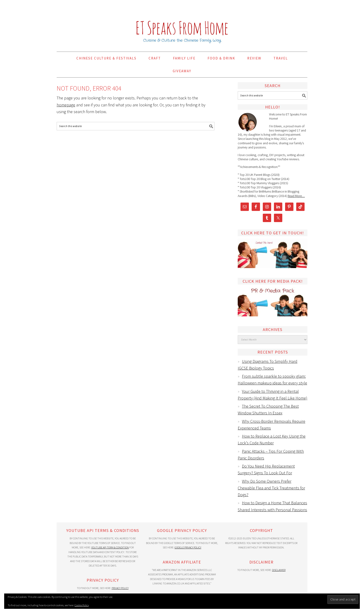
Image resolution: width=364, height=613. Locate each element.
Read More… (296, 196)
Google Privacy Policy (188, 547)
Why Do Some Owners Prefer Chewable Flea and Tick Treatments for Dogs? (271, 488)
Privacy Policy (120, 588)
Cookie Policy (82, 605)
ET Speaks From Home (182, 24)
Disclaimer (279, 570)
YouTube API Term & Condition (110, 547)
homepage (66, 105)
